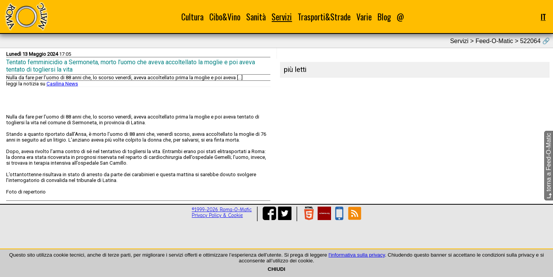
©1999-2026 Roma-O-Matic (222, 209)
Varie (364, 17)
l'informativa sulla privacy (356, 255)
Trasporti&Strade (324, 17)
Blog (384, 17)
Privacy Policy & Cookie (217, 215)
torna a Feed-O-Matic (548, 166)
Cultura (192, 17)
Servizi (282, 17)
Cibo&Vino (224, 17)
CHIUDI (276, 269)
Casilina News (62, 84)
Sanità (256, 17)
